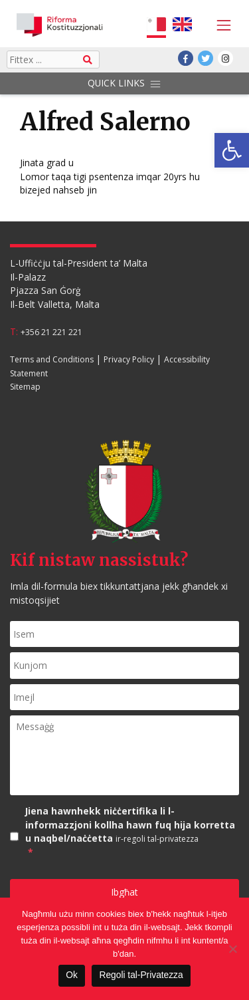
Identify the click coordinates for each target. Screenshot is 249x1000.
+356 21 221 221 (51, 332)
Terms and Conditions (52, 359)
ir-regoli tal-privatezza (157, 838)
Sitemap (25, 387)
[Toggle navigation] (220, 25)
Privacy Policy (129, 359)
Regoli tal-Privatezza (141, 975)
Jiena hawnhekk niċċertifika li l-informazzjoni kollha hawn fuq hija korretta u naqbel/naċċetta (132, 832)
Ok (72, 975)
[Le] (232, 948)
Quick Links (124, 83)
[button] (231, 150)
